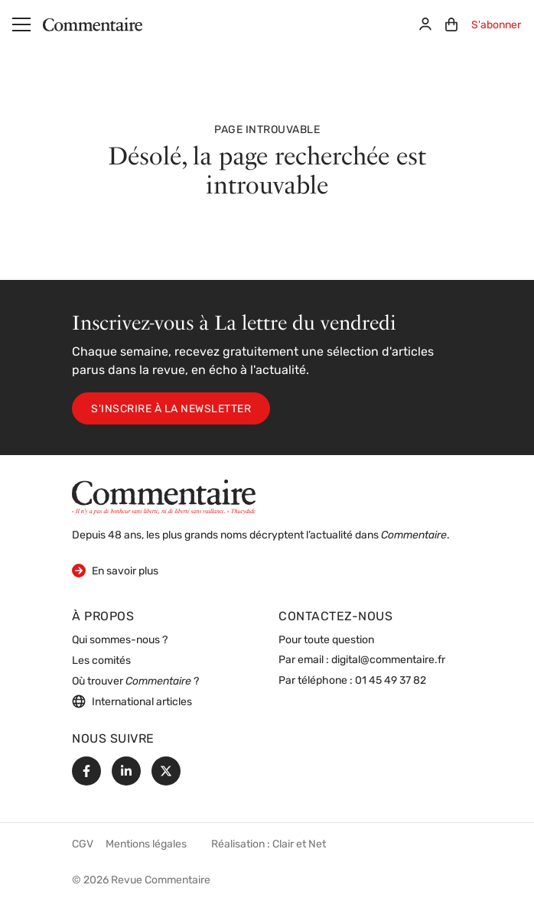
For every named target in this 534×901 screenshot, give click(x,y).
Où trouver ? (135, 682)
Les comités (101, 661)
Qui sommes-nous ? (120, 640)
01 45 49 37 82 (390, 681)
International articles (132, 701)
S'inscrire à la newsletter (171, 409)
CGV (82, 845)
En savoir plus (115, 570)
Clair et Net (299, 845)
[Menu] (21, 24)
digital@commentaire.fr (388, 660)
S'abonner (496, 25)
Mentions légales (146, 845)
